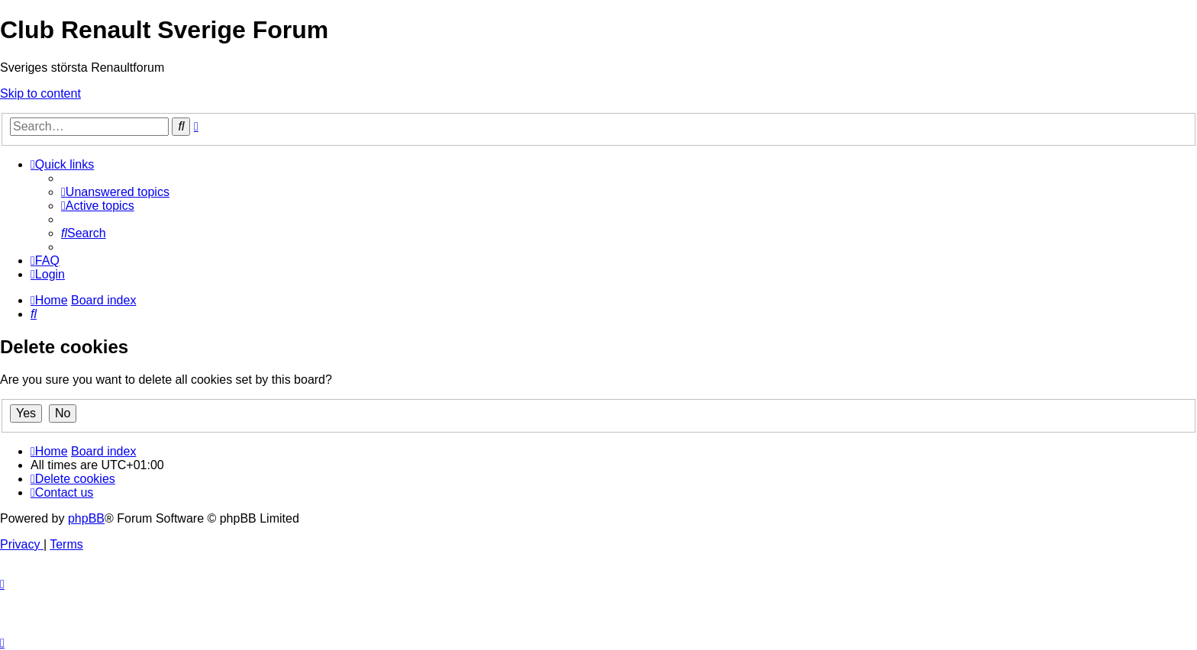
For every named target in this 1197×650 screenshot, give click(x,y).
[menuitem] (115, 191)
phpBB (86, 518)
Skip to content (40, 93)
